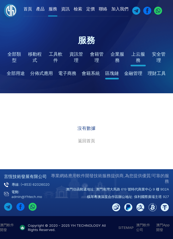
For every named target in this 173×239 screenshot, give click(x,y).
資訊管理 (76, 57)
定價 (90, 8)
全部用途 (16, 73)
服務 (53, 8)
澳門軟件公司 (143, 227)
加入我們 (119, 8)
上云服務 (138, 57)
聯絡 (103, 8)
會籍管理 (97, 57)
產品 (40, 8)
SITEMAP (125, 227)
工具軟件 (55, 57)
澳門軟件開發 (7, 227)
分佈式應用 (41, 73)
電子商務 (67, 73)
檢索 (78, 8)
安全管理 (159, 57)
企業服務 (117, 57)
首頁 (27, 8)
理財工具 (157, 73)
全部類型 (14, 57)
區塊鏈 (112, 73)
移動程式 (35, 57)
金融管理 (133, 73)
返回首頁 (86, 140)
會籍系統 (91, 73)
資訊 (65, 8)
